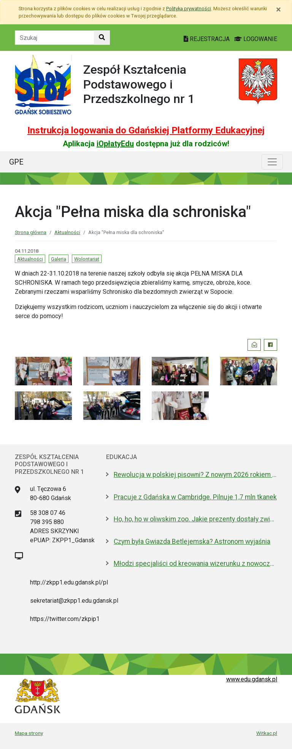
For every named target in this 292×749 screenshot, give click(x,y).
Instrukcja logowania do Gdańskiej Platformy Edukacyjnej (146, 130)
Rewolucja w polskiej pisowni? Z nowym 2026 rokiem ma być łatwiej (195, 474)
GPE (16, 161)
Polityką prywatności (188, 8)
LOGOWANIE (255, 39)
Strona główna (30, 232)
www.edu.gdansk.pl (251, 679)
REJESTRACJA (207, 39)
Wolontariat (86, 259)
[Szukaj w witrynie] (102, 37)
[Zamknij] (278, 9)
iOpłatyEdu (115, 143)
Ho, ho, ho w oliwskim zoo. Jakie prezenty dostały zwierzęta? (195, 519)
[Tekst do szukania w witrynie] (54, 37)
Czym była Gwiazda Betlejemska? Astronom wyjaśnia (192, 541)
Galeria (58, 259)
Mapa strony (29, 733)
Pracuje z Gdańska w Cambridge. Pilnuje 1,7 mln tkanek (195, 497)
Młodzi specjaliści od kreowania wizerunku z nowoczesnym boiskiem (195, 563)
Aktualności (67, 232)
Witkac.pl (266, 733)
